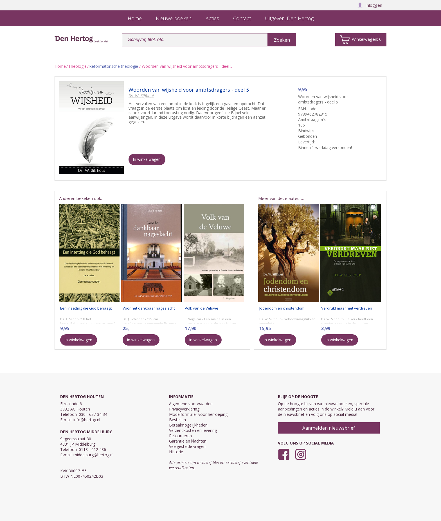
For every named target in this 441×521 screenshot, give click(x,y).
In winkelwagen (147, 159)
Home (60, 66)
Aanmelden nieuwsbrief (328, 428)
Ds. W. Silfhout (141, 95)
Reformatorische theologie (113, 66)
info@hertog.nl (86, 419)
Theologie (77, 66)
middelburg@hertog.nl (93, 454)
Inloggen (369, 5)
